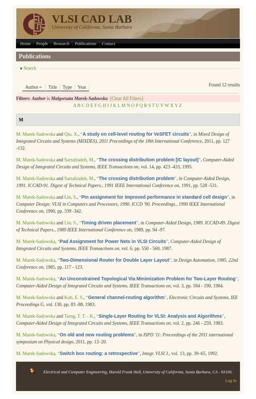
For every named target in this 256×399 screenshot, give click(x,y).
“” (136, 134)
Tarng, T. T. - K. (79, 316)
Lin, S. (70, 197)
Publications (85, 43)
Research (62, 43)
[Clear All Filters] (126, 98)
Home (25, 43)
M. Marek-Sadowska (35, 134)
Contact (108, 43)
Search (29, 68)
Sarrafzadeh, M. (79, 159)
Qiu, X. (71, 134)
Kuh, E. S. (74, 297)
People (42, 43)
